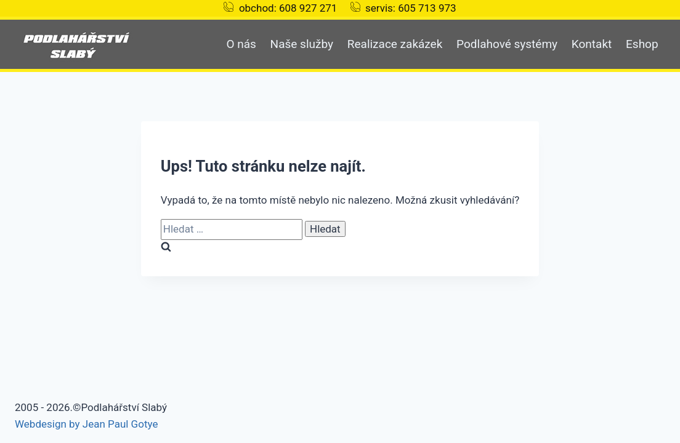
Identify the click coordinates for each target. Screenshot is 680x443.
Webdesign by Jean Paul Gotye (86, 424)
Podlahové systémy (506, 44)
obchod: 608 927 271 (288, 8)
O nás (241, 44)
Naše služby (301, 44)
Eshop (642, 44)
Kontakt (592, 44)
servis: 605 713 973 (410, 8)
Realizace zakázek (395, 44)
